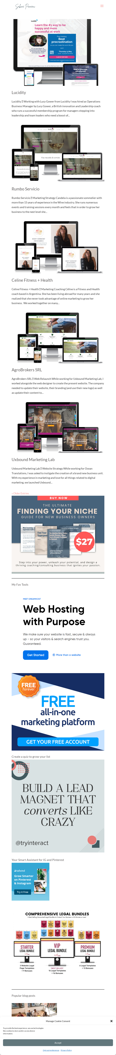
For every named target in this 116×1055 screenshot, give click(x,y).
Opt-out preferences (51, 1050)
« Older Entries (20, 493)
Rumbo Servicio (25, 188)
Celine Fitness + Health (32, 280)
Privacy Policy (66, 1050)
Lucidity (19, 92)
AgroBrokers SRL (27, 369)
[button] (111, 1021)
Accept (58, 1042)
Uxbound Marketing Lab (33, 459)
